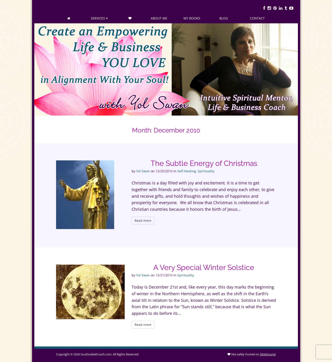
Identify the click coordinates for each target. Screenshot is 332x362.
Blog (223, 18)
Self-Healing (186, 171)
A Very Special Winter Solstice (203, 267)
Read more (143, 220)
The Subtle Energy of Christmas (204, 163)
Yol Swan (143, 171)
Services (99, 18)
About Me (159, 18)
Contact (257, 18)
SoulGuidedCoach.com (96, 354)
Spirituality (206, 171)
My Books (192, 18)
